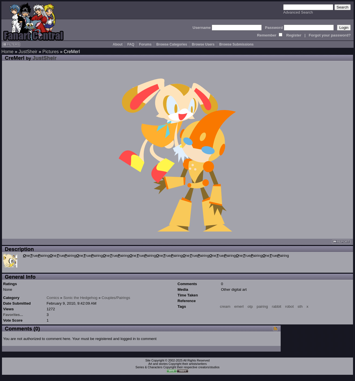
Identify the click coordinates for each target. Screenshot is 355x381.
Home (7, 51)
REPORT (341, 242)
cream (225, 306)
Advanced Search (298, 12)
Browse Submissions (236, 44)
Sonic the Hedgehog (80, 298)
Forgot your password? (330, 35)
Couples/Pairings (116, 298)
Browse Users (203, 44)
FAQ (130, 44)
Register (293, 35)
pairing (262, 306)
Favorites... (13, 315)
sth (300, 306)
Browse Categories (171, 44)
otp (250, 306)
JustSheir (27, 51)
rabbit (276, 306)
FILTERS (11, 44)
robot (289, 306)
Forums (145, 44)
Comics (53, 298)
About (118, 44)
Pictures (50, 51)
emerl (239, 306)
